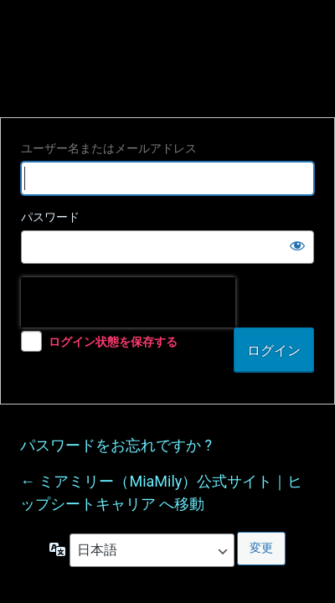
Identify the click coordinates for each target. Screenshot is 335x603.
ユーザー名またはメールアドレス (109, 148)
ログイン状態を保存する (113, 341)
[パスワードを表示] (297, 245)
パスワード (50, 217)
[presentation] (128, 302)
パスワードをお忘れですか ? (116, 445)
